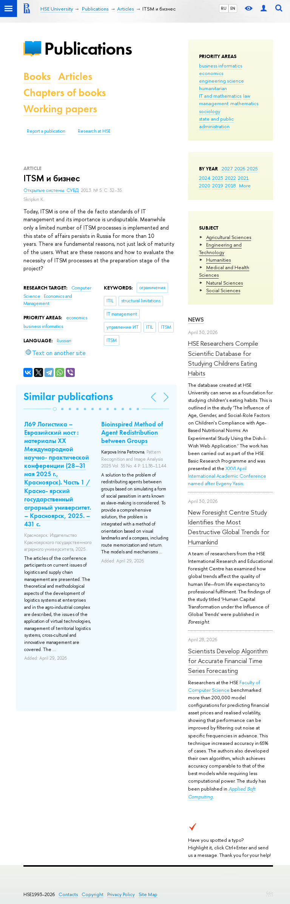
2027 (227, 168)
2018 (230, 185)
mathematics (244, 103)
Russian (64, 341)
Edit (269, 893)
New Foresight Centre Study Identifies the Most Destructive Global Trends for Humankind (228, 527)
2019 (217, 185)
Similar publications (68, 396)
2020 (204, 185)
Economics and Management (47, 299)
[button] (55, 409)
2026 (239, 168)
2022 (230, 178)
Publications (88, 48)
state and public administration (216, 122)
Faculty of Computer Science (224, 686)
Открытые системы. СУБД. (52, 190)
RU (224, 8)
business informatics (220, 65)
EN (232, 8)
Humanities (218, 259)
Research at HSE (94, 131)
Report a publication (46, 131)
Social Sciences (223, 290)
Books (37, 76)
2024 (204, 178)
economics (211, 73)
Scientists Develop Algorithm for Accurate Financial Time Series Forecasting (228, 661)
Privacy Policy (121, 894)
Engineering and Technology (220, 248)
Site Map (148, 894)
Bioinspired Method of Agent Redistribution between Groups (132, 432)
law (246, 95)
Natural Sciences (224, 282)
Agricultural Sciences (228, 237)
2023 (217, 178)
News (196, 319)
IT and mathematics (220, 95)
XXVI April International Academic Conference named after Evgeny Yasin (227, 476)
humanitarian (213, 88)
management (213, 103)
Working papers (60, 108)
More (245, 185)
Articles (75, 76)
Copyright (92, 894)
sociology (209, 111)
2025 (252, 168)
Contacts (68, 894)
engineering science (221, 80)
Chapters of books (64, 92)
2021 (243, 178)
